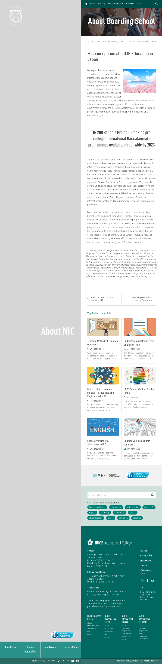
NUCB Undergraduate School (111, 619)
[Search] (152, 495)
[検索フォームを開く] (156, 4)
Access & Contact (38, 661)
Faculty (89, 634)
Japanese (51, 661)
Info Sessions (50, 647)
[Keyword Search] (118, 495)
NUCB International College (127, 619)
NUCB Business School (94, 617)
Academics (130, 4)
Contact (143, 565)
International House (96, 572)
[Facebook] (68, 661)
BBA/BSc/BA (108, 629)
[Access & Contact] (58, 661)
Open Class (10, 647)
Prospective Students (134, 661)
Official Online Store (146, 572)
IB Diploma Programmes (126, 630)
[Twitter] (63, 661)
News (89, 631)
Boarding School (127, 633)
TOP (90, 41)
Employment (145, 560)
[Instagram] (77, 661)
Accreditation (91, 629)
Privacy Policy (146, 555)
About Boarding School (114, 41)
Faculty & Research (115, 4)
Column (131, 41)
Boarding (101, 4)
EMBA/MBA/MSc (93, 626)
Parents (147, 661)
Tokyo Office (93, 587)
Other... (139, 4)
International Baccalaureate (143, 637)
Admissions (126, 636)
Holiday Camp (71, 647)
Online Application (30, 649)
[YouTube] (72, 661)
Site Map (143, 550)
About (99, 41)
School (92, 4)
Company (154, 661)
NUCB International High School (144, 619)
